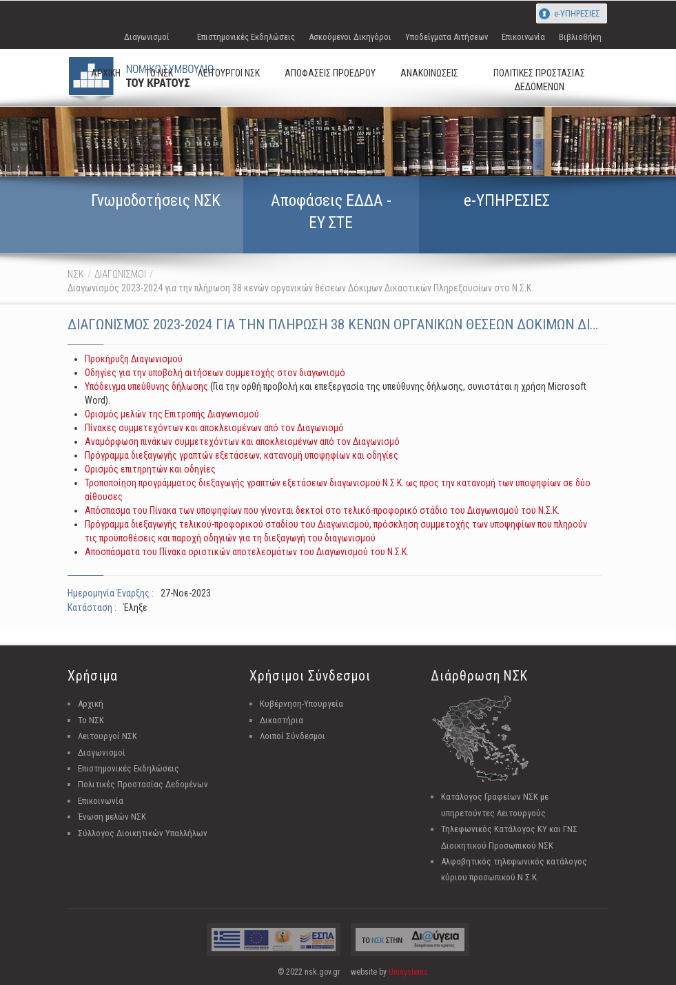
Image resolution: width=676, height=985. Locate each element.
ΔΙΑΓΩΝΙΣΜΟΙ (120, 274)
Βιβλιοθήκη (580, 37)
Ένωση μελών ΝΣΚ (112, 816)
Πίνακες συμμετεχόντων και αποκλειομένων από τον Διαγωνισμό (214, 427)
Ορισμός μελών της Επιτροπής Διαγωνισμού (172, 413)
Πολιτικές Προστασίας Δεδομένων (143, 784)
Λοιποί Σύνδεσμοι (292, 736)
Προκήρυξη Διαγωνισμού (134, 358)
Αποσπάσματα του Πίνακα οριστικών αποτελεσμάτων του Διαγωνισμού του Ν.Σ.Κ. (247, 551)
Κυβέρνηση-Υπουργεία (301, 703)
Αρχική (90, 703)
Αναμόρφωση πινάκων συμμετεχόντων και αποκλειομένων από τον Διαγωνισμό (242, 441)
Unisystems (408, 972)
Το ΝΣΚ (91, 720)
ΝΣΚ (76, 274)
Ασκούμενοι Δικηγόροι (350, 37)
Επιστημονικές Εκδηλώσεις (246, 37)
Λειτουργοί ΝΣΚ (107, 736)
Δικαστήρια (281, 720)
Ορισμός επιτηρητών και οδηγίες (150, 469)
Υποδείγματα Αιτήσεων (446, 37)
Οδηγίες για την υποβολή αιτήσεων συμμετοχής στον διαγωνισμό (215, 372)
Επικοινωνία (523, 37)
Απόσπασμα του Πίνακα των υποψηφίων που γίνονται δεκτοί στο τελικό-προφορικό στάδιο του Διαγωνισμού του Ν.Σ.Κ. (322, 510)
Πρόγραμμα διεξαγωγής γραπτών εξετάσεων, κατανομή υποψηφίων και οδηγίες (241, 455)
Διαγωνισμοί (147, 37)
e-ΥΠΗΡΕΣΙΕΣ (577, 13)
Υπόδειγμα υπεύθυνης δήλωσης (146, 386)
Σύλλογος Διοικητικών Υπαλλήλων (142, 833)
